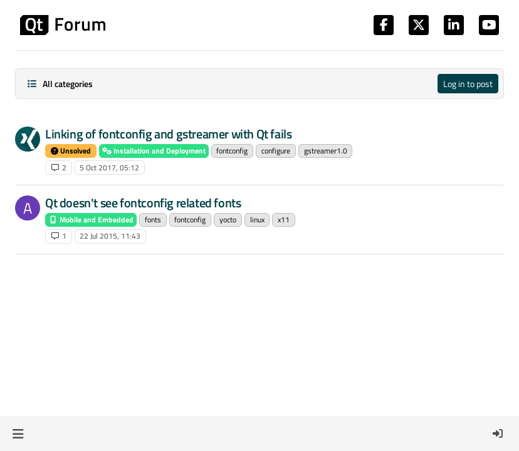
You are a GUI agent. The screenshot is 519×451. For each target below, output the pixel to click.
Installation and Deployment (154, 151)
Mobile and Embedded (91, 220)
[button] (18, 433)
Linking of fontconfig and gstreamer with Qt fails (168, 133)
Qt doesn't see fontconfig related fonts (143, 202)
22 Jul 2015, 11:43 (110, 236)
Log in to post (468, 83)
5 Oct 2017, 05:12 (109, 168)
